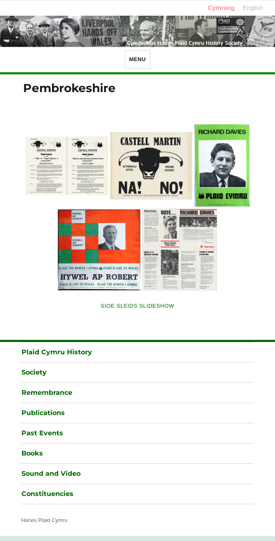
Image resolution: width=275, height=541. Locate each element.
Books (32, 453)
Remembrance (46, 392)
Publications (43, 413)
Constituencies (47, 494)
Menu (137, 59)
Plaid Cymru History (56, 352)
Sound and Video (51, 473)
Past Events (42, 433)
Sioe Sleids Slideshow (137, 306)
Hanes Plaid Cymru (44, 520)
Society (34, 372)
